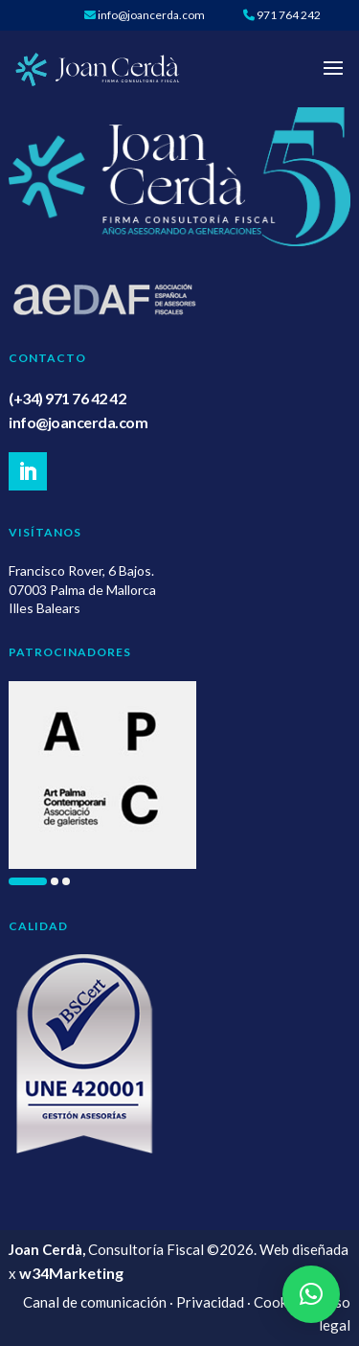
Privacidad (210, 1302)
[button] (28, 881)
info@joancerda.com (78, 422)
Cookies (279, 1302)
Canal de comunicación (95, 1302)
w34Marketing (71, 1273)
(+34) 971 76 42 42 (67, 398)
